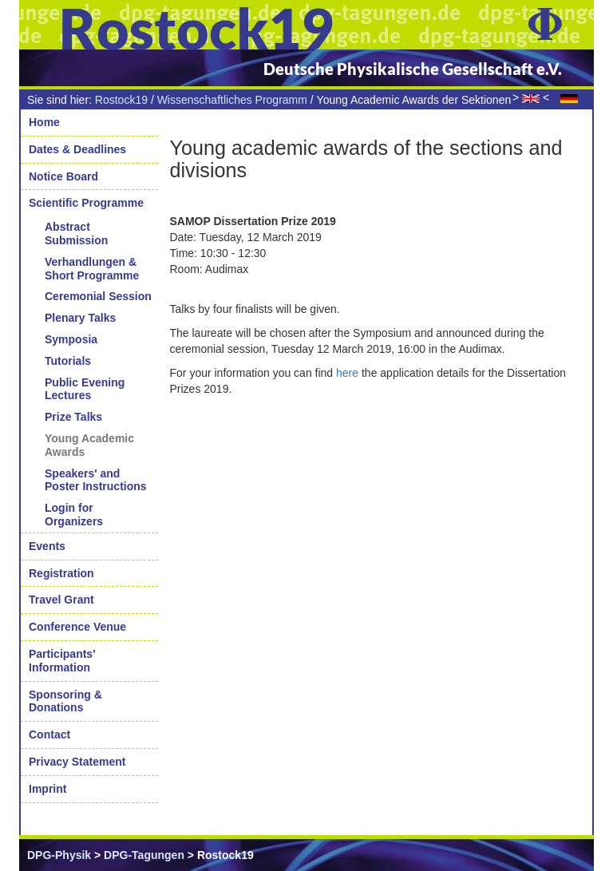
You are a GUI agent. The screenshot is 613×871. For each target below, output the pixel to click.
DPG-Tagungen (144, 855)
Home (44, 122)
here (347, 372)
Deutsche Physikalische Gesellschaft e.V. (412, 68)
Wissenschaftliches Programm (232, 99)
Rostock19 (121, 99)
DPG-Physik (59, 855)
